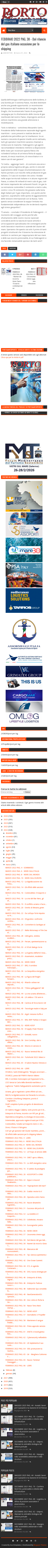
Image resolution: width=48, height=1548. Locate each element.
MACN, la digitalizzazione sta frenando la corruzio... (25, 1095)
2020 (6, 1381)
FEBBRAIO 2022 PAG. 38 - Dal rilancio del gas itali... (25, 1240)
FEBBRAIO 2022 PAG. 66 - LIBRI (18, 1366)
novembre (10, 837)
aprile (8, 861)
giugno (9, 854)
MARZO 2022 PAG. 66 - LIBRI (17, 1068)
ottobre (9, 840)
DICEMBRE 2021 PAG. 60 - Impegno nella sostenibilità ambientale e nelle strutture (29, 1456)
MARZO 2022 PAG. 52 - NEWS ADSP (20, 1025)
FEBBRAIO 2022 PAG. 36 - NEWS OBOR (21, 1231)
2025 (6, 820)
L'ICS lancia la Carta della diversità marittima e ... (24, 1082)
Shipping (12, 248)
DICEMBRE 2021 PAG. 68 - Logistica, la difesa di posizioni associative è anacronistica (30, 1431)
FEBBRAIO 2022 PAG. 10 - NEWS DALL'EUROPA (24, 1148)
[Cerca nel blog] (12, 792)
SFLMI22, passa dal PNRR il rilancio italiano (22, 1076)
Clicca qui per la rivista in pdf (12, 357)
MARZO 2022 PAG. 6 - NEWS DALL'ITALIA (22, 871)
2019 (6, 1385)
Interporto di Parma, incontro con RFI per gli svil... (25, 1113)
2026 (6, 816)
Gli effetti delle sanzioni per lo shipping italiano (23, 1134)
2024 (6, 823)
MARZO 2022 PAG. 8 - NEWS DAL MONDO (22, 875)
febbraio (9, 1370)
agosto (9, 847)
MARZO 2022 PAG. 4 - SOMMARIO (19, 868)
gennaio (9, 1374)
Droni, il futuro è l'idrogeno (16, 1127)
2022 (6, 830)
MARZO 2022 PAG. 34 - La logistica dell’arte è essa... (26, 953)
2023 (6, 827)
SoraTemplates (15, 1545)
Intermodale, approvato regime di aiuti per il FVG (24, 1120)
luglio (8, 851)
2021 (6, 1378)
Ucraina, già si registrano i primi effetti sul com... (24, 1092)
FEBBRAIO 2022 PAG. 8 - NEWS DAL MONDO (23, 1145)
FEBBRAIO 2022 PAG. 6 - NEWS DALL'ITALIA (23, 1141)
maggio (9, 858)
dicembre (9, 833)
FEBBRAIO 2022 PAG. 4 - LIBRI (18, 1138)
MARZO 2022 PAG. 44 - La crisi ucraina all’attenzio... (26, 994)
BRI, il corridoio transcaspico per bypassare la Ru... (25, 1079)
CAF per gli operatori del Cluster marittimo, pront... (25, 1131)
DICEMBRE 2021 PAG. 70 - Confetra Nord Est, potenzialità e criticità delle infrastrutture (29, 1419)
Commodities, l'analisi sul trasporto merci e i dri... (24, 1124)
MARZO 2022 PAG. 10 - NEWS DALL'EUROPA (23, 878)
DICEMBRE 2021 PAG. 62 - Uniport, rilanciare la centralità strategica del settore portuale (28, 1444)
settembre (10, 844)
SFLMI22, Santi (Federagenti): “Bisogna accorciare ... (25, 1072)
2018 (6, 1388)
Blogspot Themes (40, 1545)
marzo (8, 865)
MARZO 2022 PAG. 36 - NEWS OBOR (20, 962)
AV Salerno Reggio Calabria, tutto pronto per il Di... (25, 1110)
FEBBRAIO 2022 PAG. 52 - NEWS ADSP (21, 1311)
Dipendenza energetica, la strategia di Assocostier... (25, 1117)
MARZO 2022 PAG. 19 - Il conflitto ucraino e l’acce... (26, 904)
